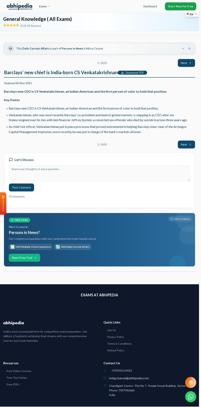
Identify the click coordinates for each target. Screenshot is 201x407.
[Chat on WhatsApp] (190, 396)
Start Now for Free (180, 6)
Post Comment (21, 187)
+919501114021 (121, 370)
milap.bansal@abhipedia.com (129, 378)
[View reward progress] (190, 382)
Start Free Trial (24, 257)
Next (186, 63)
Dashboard (150, 6)
